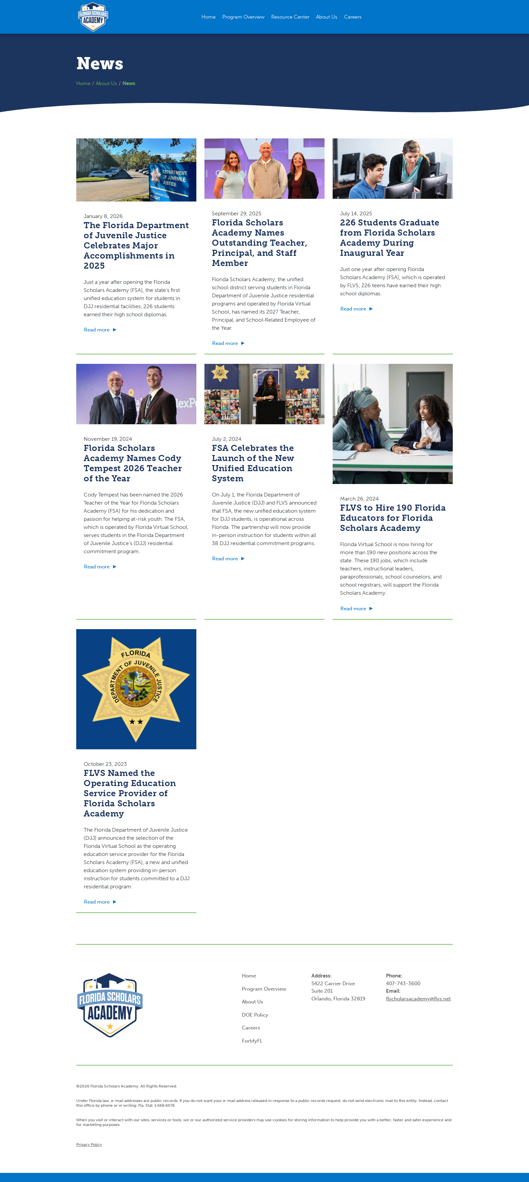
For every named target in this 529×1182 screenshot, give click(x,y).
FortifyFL (252, 1041)
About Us (106, 83)
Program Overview (264, 989)
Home (83, 83)
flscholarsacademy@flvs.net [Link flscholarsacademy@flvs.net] (418, 999)
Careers (251, 1028)
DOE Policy (255, 1015)
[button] (290, 17)
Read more (97, 330)
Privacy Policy (89, 1144)
